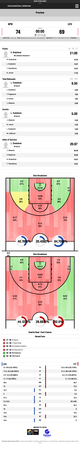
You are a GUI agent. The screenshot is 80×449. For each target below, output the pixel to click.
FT (77, 48)
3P (73, 48)
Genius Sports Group (47, 433)
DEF (76, 79)
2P (69, 48)
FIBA (33, 433)
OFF (71, 79)
